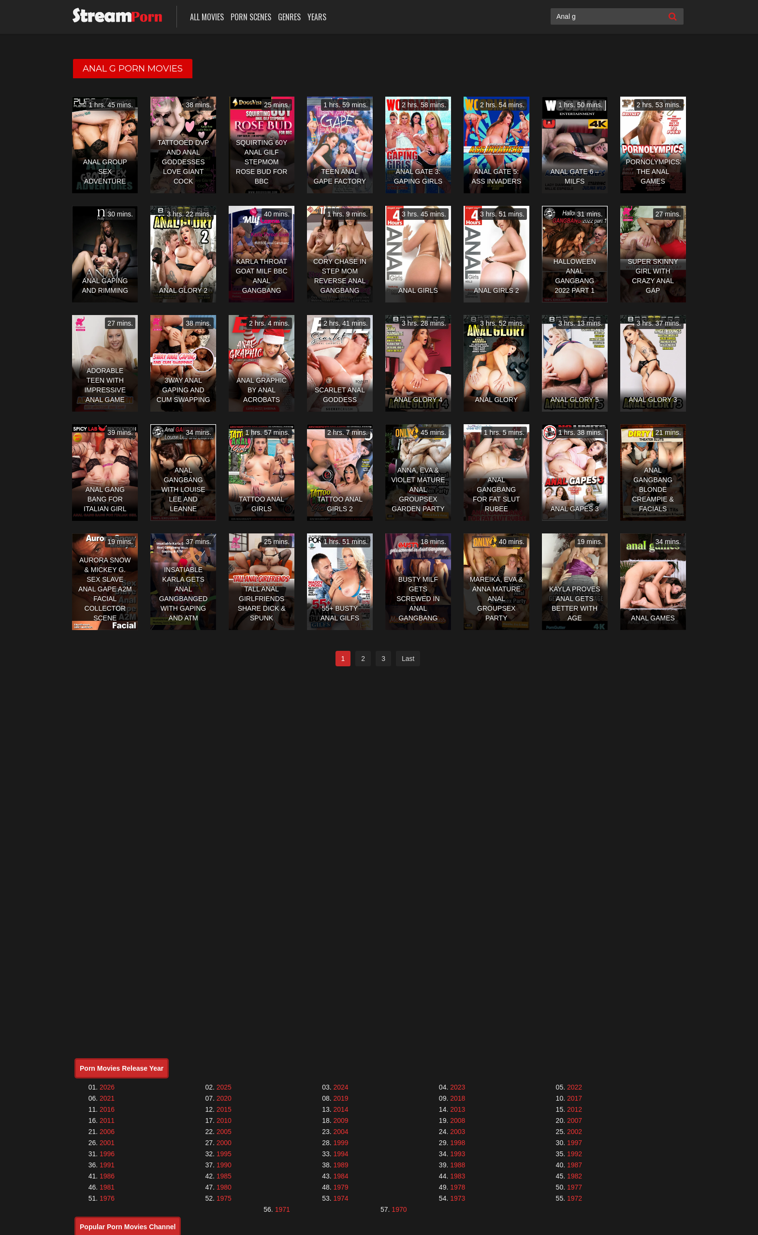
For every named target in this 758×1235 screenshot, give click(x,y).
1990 (224, 1165)
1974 (340, 1198)
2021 (107, 1098)
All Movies (207, 17)
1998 (457, 1143)
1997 (574, 1143)
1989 (340, 1165)
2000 (224, 1143)
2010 (224, 1120)
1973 (457, 1198)
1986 (107, 1176)
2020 (224, 1098)
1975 (224, 1198)
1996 (107, 1154)
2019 (340, 1098)
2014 (340, 1109)
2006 (107, 1131)
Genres (289, 17)
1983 (457, 1176)
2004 (340, 1131)
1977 (574, 1187)
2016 (107, 1109)
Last (408, 658)
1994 (340, 1154)
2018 (457, 1098)
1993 (457, 1154)
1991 (107, 1165)
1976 (107, 1198)
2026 (107, 1087)
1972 (574, 1198)
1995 (224, 1154)
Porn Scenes (251, 17)
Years (316, 17)
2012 (574, 1109)
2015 (224, 1109)
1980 (224, 1187)
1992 (574, 1154)
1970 (399, 1209)
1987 (574, 1165)
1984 (340, 1176)
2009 (340, 1120)
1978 (457, 1187)
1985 (224, 1176)
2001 (107, 1143)
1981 (107, 1187)
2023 (457, 1087)
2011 (107, 1120)
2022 (574, 1087)
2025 (224, 1087)
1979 (340, 1187)
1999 (340, 1143)
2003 (457, 1131)
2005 (224, 1131)
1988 (457, 1165)
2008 (457, 1120)
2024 (340, 1087)
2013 (457, 1109)
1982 (574, 1176)
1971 (282, 1209)
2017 (574, 1098)
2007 (574, 1120)
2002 (574, 1131)
